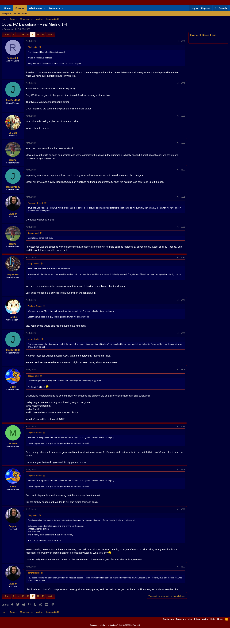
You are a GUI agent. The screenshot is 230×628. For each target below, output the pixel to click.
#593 (183, 257)
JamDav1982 (13, 100)
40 (33, 34)
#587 (183, 83)
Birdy (13, 386)
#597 (183, 426)
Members (54, 8)
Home (7, 8)
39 (28, 34)
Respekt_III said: (35, 203)
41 (38, 34)
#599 (183, 509)
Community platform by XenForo (115, 625)
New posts (6, 13)
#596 (183, 370)
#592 (183, 227)
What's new (35, 8)
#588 (183, 116)
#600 (183, 567)
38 (23, 34)
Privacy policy (201, 619)
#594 (183, 300)
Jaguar (13, 213)
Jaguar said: (33, 233)
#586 (183, 41)
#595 (183, 333)
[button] (44, 8)
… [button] (18, 34)
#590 (183, 170)
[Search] (220, 8)
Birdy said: (33, 47)
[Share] (178, 41)
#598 (183, 470)
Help (213, 619)
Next (50, 34)
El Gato (13, 132)
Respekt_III (13, 58)
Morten (13, 443)
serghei (13, 160)
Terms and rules (184, 619)
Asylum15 (13, 274)
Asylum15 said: (35, 306)
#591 (183, 197)
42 (43, 34)
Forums (19, 8)
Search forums (20, 13)
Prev (7, 34)
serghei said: (34, 263)
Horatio (13, 317)
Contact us (168, 619)
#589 (183, 143)
